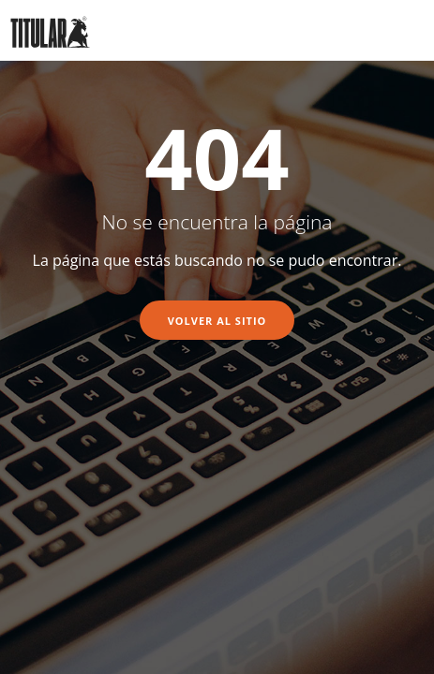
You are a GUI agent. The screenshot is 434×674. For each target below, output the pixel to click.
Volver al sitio (217, 321)
